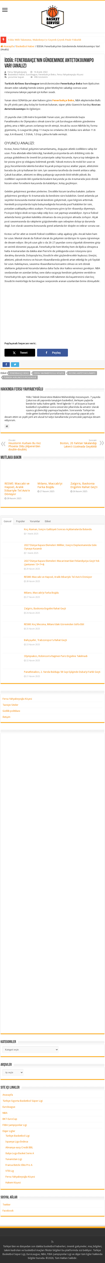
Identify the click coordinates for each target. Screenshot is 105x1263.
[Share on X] (19, 353)
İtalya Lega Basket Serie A (19, 1153)
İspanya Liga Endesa (16, 1141)
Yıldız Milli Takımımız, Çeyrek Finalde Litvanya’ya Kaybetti (39, 39)
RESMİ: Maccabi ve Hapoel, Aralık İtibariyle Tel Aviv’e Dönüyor (17, 489)
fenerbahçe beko (19, 373)
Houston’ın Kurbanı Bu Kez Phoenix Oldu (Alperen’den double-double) (28, 445)
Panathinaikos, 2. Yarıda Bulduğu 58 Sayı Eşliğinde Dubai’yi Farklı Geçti (62, 671)
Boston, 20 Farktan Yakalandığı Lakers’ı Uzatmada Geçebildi (77, 443)
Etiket (48, 521)
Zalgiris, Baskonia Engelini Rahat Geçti (83, 485)
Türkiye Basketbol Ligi (17, 1135)
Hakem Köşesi (13, 1182)
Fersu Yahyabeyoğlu (17, 72)
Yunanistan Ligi (13, 1159)
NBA (5, 1112)
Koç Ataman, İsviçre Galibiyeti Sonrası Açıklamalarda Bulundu (58, 529)
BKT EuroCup (10, 1118)
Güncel (7, 521)
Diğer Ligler (9, 1131)
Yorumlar (35, 521)
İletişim (6, 716)
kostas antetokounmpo (82, 373)
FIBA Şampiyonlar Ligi (15, 1125)
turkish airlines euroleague (20, 377)
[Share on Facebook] (52, 353)
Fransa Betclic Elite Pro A (18, 1165)
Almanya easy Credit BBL (19, 1147)
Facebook (8, 1210)
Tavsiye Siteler (10, 704)
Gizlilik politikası (11, 710)
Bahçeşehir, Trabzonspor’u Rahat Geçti (45, 640)
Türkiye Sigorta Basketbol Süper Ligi (23, 1100)
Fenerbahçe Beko (47, 74)
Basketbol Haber (25, 46)
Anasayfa (7, 46)
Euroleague (31, 74)
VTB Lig (9, 1170)
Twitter (7, 1204)
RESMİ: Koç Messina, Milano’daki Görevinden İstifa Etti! (54, 624)
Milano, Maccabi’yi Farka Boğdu (49, 485)
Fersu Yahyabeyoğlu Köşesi (70, 74)
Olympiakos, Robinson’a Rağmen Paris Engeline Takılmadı (56, 656)
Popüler (20, 521)
